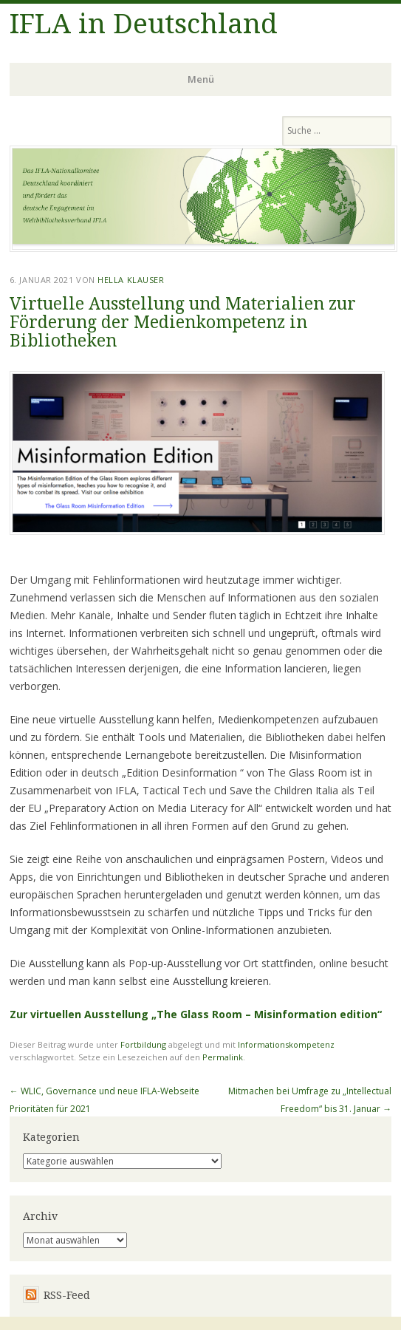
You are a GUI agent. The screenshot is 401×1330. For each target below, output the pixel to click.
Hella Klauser (130, 279)
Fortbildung (143, 1044)
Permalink (222, 1057)
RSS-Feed (67, 1295)
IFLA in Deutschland (144, 24)
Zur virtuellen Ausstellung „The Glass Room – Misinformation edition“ (196, 1014)
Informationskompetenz (286, 1044)
